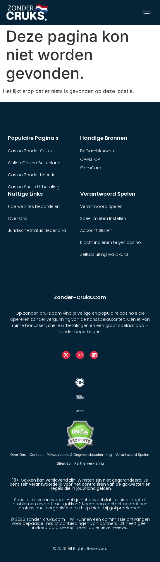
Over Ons (18, 454)
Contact (36, 454)
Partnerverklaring (89, 463)
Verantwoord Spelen (132, 454)
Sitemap (63, 463)
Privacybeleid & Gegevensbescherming (79, 454)
